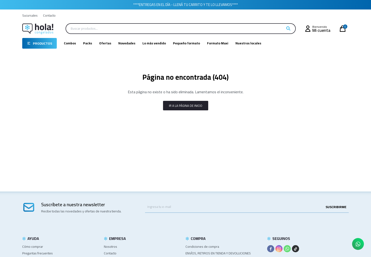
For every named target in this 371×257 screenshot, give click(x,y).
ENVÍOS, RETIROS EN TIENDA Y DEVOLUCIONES (218, 253)
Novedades (126, 43)
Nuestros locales (248, 43)
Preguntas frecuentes (37, 253)
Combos (70, 43)
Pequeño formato (186, 43)
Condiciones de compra (202, 246)
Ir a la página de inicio (185, 105)
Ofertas (105, 43)
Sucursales (30, 15)
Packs (87, 43)
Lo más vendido (154, 43)
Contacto (49, 15)
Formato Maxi (217, 43)
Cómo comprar (32, 246)
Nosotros (110, 246)
